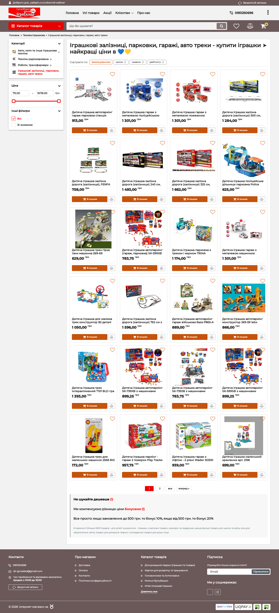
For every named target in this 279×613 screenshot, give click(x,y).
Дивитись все (149, 591)
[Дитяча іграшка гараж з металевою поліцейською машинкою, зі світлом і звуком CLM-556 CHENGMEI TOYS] (143, 91)
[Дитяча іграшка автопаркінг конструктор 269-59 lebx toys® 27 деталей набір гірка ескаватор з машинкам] (243, 298)
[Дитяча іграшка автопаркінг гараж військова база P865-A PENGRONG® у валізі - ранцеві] (193, 298)
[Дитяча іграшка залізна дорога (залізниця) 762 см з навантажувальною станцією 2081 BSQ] (143, 298)
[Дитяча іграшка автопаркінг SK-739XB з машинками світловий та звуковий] (143, 366)
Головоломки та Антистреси (162, 575)
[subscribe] (239, 572)
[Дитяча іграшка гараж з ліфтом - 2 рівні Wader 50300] (193, 435)
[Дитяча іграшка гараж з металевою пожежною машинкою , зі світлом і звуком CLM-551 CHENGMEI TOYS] (193, 91)
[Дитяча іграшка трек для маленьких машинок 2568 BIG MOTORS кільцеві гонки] (93, 435)
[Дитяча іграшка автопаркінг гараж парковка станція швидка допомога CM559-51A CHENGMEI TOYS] (93, 91)
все (170, 488)
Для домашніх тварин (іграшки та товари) (170, 565)
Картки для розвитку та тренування (166, 570)
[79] (20, 93)
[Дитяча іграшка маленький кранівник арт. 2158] (243, 435)
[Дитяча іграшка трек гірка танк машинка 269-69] (93, 229)
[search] (146, 26)
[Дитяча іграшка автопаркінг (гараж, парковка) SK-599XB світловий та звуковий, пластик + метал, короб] (143, 229)
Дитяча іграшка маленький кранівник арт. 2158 (243, 460)
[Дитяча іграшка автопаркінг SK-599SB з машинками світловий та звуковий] (243, 366)
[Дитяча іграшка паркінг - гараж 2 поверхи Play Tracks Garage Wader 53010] (143, 435)
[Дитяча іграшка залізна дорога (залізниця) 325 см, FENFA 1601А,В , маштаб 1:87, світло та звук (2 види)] (193, 160)
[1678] (45, 93)
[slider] (13, 101)
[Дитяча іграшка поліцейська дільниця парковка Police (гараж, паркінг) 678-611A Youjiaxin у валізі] (243, 160)
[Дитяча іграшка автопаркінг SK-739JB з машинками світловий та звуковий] (193, 366)
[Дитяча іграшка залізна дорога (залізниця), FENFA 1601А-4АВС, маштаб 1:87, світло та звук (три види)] (93, 160)
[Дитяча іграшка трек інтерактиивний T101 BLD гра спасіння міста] (93, 366)
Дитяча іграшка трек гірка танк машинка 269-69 (93, 253)
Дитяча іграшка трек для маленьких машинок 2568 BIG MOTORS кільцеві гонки (93, 460)
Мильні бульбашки (156, 580)
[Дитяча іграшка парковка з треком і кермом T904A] (193, 229)
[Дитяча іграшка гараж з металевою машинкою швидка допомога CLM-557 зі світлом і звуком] (243, 229)
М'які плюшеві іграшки (158, 585)
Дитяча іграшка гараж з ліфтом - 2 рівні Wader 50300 (193, 460)
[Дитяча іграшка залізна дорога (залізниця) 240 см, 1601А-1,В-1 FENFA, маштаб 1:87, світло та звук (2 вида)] (143, 160)
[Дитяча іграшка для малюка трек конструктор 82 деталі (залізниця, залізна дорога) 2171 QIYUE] (93, 298)
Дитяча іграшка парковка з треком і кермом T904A (193, 253)
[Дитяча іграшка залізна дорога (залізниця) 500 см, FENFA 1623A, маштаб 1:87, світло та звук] (243, 91)
